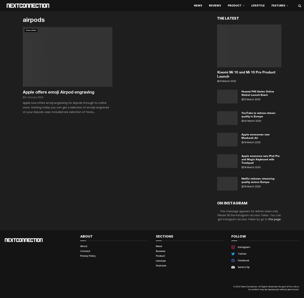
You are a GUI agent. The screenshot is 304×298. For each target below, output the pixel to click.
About (83, 246)
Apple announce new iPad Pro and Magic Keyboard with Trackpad (260, 159)
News (198, 5)
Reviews (215, 5)
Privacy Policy (88, 255)
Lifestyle (258, 5)
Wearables (31, 30)
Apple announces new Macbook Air (255, 136)
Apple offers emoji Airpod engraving (58, 92)
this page (274, 219)
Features (278, 5)
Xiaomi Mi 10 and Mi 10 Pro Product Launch (246, 74)
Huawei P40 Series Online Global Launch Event (257, 93)
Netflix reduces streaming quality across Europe (258, 180)
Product (234, 5)
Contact (85, 251)
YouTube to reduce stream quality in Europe (258, 114)
